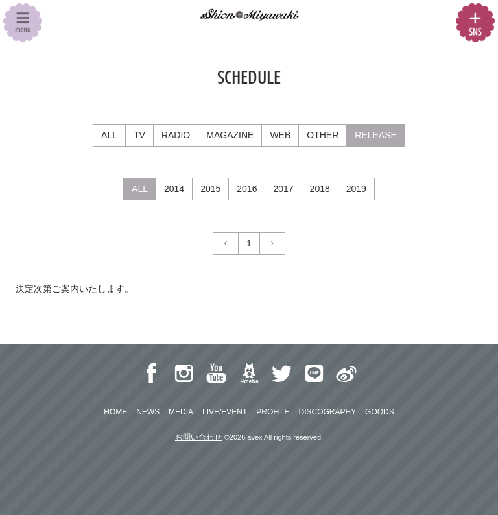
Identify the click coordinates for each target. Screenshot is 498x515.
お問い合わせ (198, 437)
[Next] (272, 243)
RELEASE (376, 135)
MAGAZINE (230, 135)
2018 (320, 189)
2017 (283, 189)
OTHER (322, 135)
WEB (280, 135)
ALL (109, 135)
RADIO (175, 135)
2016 (247, 189)
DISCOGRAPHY (327, 411)
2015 (210, 189)
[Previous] (226, 243)
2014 (174, 189)
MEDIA (181, 411)
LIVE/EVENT (224, 411)
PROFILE (272, 411)
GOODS (379, 411)
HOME (115, 411)
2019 (356, 189)
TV (139, 135)
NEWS (148, 411)
